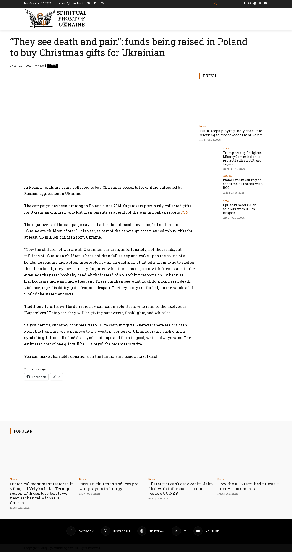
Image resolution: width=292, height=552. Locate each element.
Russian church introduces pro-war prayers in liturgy (109, 486)
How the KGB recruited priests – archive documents (248, 486)
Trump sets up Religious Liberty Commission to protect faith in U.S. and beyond (242, 158)
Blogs (220, 479)
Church (227, 175)
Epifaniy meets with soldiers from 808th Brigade (239, 209)
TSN (184, 212)
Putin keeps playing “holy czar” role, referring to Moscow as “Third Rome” (231, 132)
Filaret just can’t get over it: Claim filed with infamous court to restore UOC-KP (179, 488)
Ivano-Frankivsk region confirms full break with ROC (243, 184)
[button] (216, 3)
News (52, 66)
